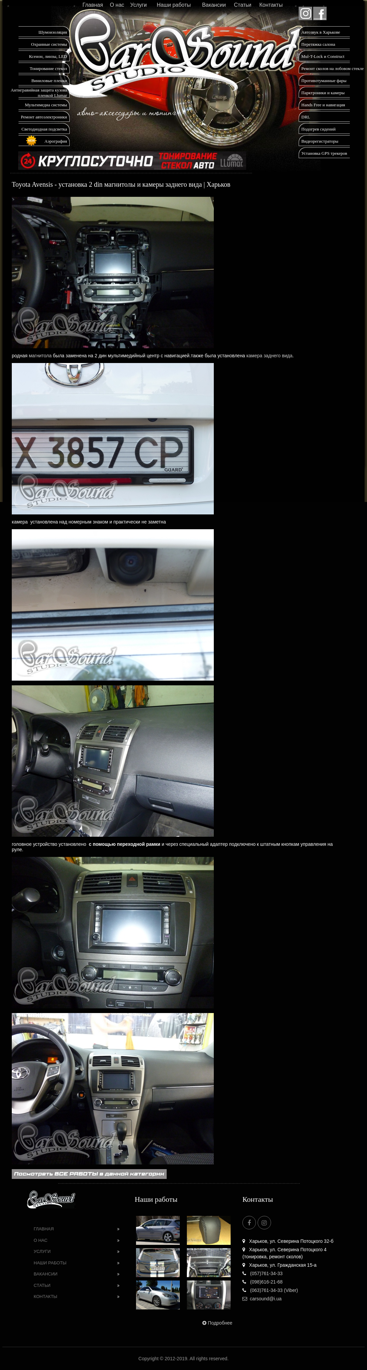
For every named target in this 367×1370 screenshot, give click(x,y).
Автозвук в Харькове (320, 32)
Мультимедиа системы (46, 104)
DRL (305, 116)
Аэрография (55, 141)
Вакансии (214, 5)
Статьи (243, 5)
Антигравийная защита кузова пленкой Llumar (39, 92)
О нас (117, 5)
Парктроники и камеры (322, 92)
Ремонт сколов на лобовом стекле (332, 68)
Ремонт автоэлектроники (44, 116)
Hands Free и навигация (323, 104)
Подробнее (216, 1323)
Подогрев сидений (318, 129)
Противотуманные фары (323, 80)
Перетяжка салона (318, 44)
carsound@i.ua (261, 1298)
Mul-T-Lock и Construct (322, 56)
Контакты (270, 5)
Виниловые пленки (49, 80)
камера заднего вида (269, 355)
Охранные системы (49, 44)
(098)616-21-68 (262, 1282)
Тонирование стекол (48, 68)
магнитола (40, 355)
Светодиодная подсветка (44, 129)
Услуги (138, 5)
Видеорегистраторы (319, 141)
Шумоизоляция (52, 32)
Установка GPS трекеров (324, 153)
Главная (92, 5)
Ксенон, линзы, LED (48, 56)
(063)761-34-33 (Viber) (270, 1290)
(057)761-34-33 (262, 1273)
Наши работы (174, 5)
